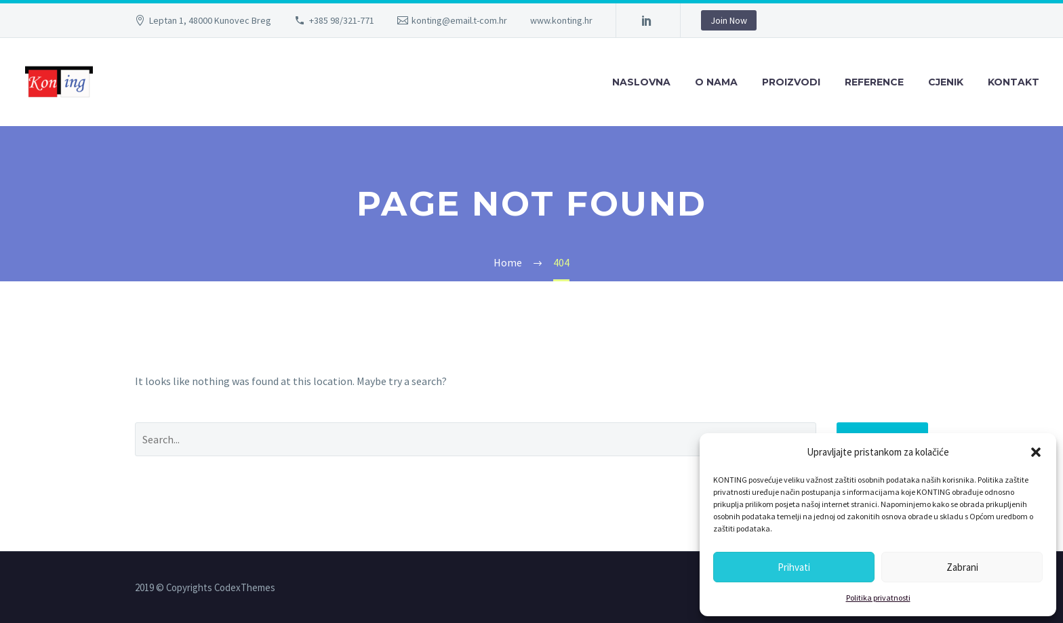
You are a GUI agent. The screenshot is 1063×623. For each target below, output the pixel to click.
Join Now (728, 20)
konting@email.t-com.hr (459, 20)
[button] (1036, 452)
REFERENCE (874, 82)
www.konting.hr (561, 20)
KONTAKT (1013, 82)
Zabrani (962, 567)
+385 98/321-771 (341, 20)
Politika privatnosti (878, 597)
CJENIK (945, 82)
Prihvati (794, 567)
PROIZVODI (791, 82)
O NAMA (716, 82)
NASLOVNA (641, 82)
